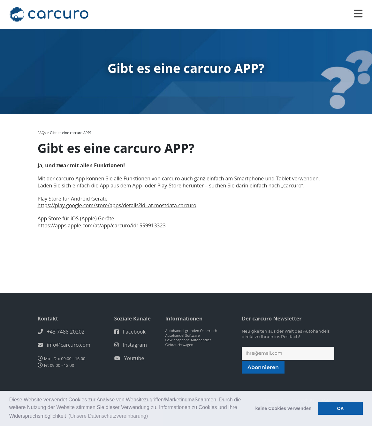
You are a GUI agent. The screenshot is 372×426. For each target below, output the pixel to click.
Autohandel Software (182, 335)
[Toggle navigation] (358, 14)
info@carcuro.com (68, 344)
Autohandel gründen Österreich (191, 330)
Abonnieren (263, 367)
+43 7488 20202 (66, 331)
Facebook (134, 331)
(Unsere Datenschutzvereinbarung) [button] (108, 416)
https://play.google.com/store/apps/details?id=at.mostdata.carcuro (117, 205)
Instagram (135, 344)
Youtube (134, 358)
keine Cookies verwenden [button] (283, 408)
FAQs (42, 132)
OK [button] (340, 408)
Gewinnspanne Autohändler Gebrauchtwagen (188, 342)
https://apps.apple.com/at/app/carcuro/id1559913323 (102, 225)
